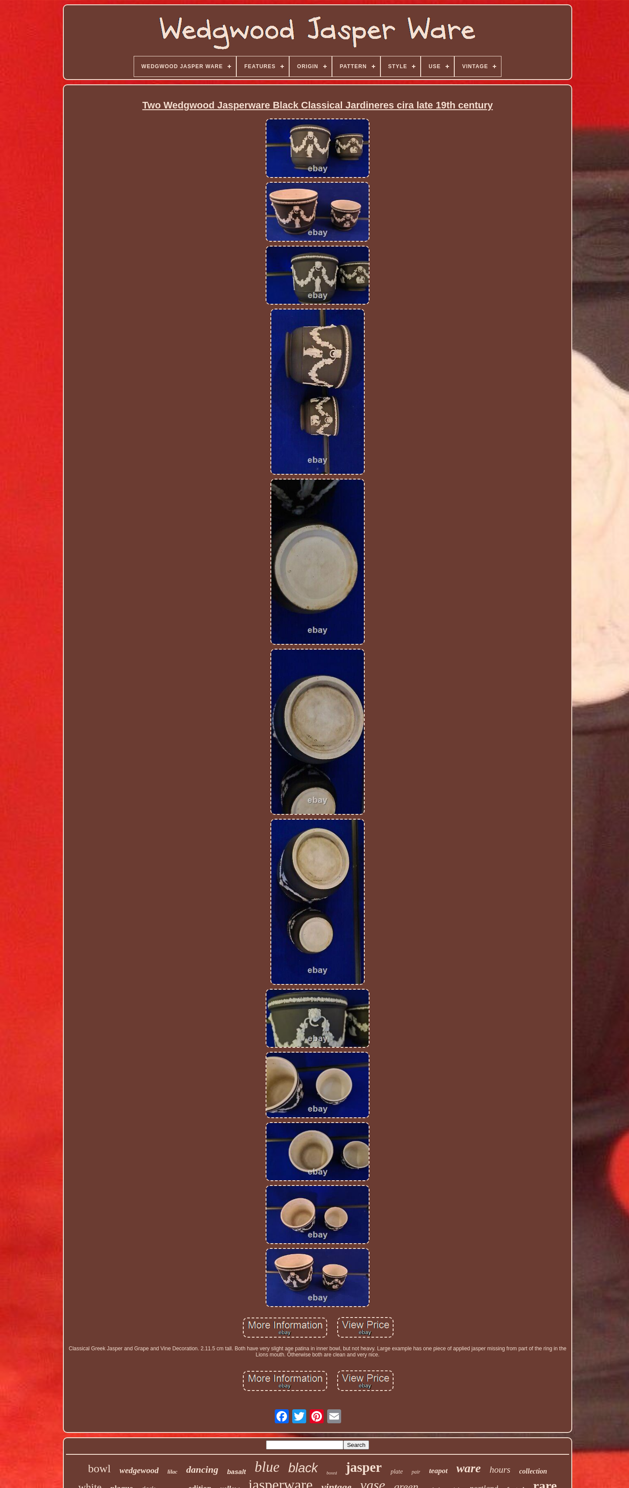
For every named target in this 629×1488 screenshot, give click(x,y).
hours (500, 1469)
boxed (332, 1473)
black (303, 1468)
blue (267, 1467)
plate (397, 1471)
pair (415, 1472)
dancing (202, 1469)
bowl (99, 1468)
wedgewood (139, 1470)
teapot (438, 1471)
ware (468, 1468)
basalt (236, 1471)
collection (533, 1471)
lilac (172, 1471)
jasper (364, 1467)
